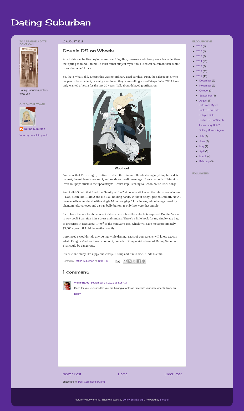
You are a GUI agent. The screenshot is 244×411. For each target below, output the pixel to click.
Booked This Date (209, 110)
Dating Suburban (51, 22)
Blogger (164, 399)
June (202, 141)
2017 (199, 46)
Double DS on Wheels (211, 120)
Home (122, 374)
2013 (199, 66)
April (202, 151)
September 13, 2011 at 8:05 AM (109, 282)
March (203, 156)
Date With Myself (208, 105)
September (206, 95)
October (204, 90)
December (205, 80)
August (203, 100)
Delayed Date (206, 115)
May (202, 146)
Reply (77, 293)
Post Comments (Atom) (91, 381)
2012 (199, 71)
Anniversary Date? (209, 125)
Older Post (173, 374)
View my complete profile (34, 135)
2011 (199, 76)
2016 (199, 51)
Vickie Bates (81, 282)
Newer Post (71, 374)
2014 (199, 61)
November (205, 85)
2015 (199, 56)
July (202, 136)
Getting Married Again (211, 130)
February (204, 161)
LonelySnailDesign (133, 399)
